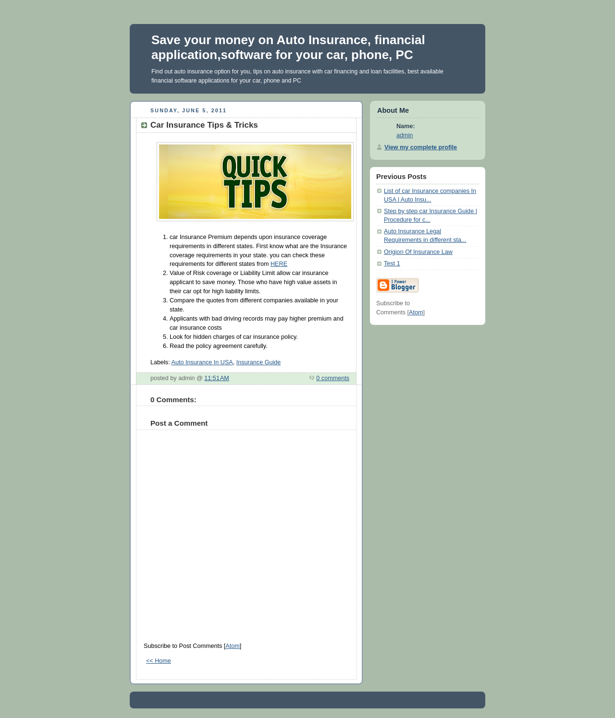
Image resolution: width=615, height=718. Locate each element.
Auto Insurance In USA (202, 362)
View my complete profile (420, 147)
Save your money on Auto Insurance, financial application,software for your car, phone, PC (288, 47)
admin (404, 135)
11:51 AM (216, 378)
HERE (279, 264)
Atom (232, 646)
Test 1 (392, 263)
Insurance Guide (258, 362)
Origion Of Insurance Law (418, 252)
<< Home (158, 661)
